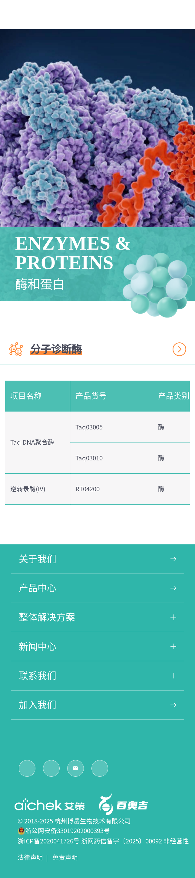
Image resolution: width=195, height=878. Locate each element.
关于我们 (97, 558)
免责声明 (66, 857)
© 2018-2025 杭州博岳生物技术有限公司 (74, 821)
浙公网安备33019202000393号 (67, 831)
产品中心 (97, 588)
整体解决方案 (97, 617)
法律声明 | (34, 857)
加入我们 (97, 704)
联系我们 (97, 675)
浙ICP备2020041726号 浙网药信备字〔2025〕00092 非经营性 (103, 841)
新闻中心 (97, 646)
